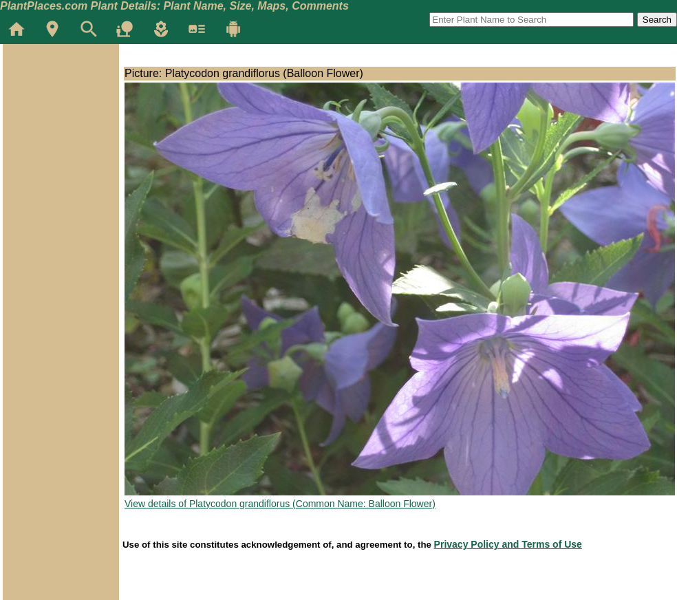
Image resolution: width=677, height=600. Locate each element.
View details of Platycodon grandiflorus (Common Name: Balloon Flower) (280, 503)
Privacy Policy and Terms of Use (508, 544)
